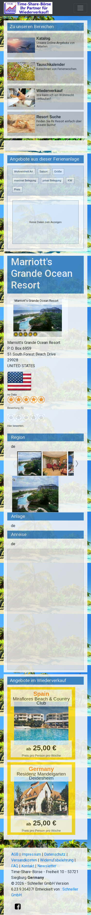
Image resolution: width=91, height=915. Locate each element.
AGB (14, 854)
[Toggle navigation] (80, 8)
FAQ (14, 866)
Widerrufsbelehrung (57, 860)
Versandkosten (24, 860)
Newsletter (46, 866)
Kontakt (27, 866)
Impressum (31, 854)
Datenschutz (55, 854)
